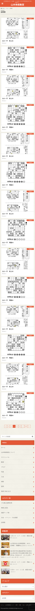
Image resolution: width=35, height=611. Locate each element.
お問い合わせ (28, 604)
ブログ (3, 467)
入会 (2, 476)
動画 (2, 462)
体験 (2, 481)
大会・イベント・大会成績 (9, 517)
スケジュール (5, 457)
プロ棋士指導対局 (6, 503)
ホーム (3, 447)
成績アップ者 (5, 512)
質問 (2, 486)
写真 (2, 472)
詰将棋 (3, 522)
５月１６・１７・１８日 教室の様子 (16, 537)
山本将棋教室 (17, 4)
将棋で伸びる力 (6, 491)
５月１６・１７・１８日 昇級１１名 (16, 563)
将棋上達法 (4, 508)
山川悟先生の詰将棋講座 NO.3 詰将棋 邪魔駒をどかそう (16, 545)
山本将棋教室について (8, 452)
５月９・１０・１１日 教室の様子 (16, 571)
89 (26, 426)
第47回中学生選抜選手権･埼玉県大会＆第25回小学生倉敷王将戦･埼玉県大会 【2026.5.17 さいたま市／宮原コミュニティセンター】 (16, 554)
